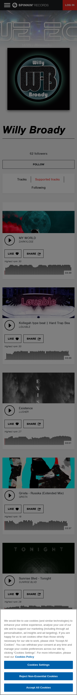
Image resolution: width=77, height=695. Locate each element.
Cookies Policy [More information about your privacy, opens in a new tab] (24, 656)
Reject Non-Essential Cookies (38, 676)
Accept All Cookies (38, 687)
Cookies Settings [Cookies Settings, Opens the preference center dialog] (39, 664)
